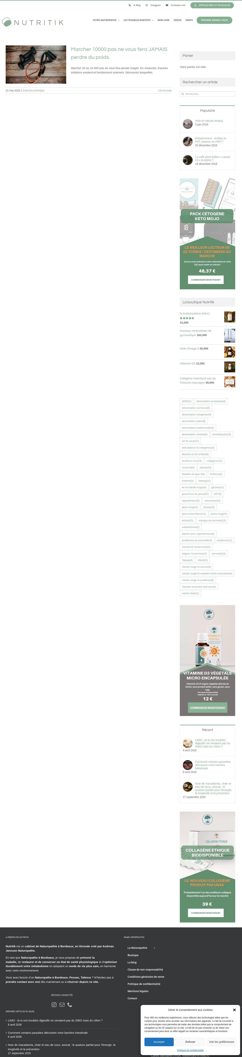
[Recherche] (182, 94)
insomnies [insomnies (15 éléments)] (213, 500)
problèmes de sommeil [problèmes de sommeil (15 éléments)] (197, 540)
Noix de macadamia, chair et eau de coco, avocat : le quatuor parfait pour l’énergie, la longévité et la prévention (213, 788)
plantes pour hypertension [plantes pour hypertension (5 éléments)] (198, 533)
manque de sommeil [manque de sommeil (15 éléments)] (212, 520)
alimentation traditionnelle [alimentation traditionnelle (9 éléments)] (198, 427)
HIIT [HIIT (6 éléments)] (218, 494)
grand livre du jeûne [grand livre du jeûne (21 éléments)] (195, 494)
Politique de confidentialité (190, 1050)
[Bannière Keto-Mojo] (207, 180)
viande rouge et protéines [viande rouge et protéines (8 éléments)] (198, 580)
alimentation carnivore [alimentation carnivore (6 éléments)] (196, 408)
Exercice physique (33, 90)
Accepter (159, 1041)
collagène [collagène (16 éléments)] (214, 461)
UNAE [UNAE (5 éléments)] (203, 560)
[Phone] (69, 1004)
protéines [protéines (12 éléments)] (224, 540)
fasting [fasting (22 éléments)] (205, 480)
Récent (207, 730)
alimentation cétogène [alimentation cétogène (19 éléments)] (196, 414)
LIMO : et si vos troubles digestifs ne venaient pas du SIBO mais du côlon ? (212, 743)
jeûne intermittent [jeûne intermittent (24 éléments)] (194, 514)
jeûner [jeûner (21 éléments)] (188, 520)
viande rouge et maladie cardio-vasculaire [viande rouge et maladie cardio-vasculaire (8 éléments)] (207, 573)
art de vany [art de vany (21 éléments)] (190, 441)
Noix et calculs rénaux (209, 120)
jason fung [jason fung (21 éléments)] (190, 507)
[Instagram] (54, 1004)
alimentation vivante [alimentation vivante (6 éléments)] (195, 434)
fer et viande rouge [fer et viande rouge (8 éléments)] (194, 487)
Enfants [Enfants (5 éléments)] (188, 480)
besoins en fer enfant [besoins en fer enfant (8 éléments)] (195, 454)
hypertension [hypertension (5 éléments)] (191, 500)
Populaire (207, 110)
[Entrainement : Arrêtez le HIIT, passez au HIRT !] (188, 138)
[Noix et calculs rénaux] (188, 121)
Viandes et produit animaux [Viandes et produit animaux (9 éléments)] (199, 586)
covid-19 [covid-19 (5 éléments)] (188, 467)
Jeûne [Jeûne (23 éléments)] (209, 507)
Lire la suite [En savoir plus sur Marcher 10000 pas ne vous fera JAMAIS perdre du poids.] (165, 90)
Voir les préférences (221, 1041)
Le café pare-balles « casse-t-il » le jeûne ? (213, 158)
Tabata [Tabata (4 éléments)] (187, 560)
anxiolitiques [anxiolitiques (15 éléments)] (222, 434)
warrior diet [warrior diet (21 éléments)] (190, 593)
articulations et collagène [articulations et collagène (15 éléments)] (198, 447)
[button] (234, 1010)
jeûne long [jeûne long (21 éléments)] (219, 514)
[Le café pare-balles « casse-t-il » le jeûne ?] (188, 157)
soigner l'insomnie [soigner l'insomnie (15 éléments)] (194, 553)
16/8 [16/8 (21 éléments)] (186, 401)
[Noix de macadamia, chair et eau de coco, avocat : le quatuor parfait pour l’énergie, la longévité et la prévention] (188, 783)
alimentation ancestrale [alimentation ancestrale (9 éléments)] (211, 401)
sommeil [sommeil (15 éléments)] (219, 553)
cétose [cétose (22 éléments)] (206, 467)
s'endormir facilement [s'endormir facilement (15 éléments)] (196, 547)
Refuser (190, 1041)
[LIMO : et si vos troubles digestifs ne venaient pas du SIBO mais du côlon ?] (188, 740)
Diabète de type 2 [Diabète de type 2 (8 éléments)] (193, 474)
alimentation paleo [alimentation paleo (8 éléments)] (194, 421)
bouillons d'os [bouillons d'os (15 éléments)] (192, 461)
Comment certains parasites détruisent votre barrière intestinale (212, 765)
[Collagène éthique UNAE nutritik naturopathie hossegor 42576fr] (207, 813)
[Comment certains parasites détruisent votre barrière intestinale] (188, 762)
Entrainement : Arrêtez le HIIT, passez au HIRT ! (210, 140)
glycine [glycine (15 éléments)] (217, 487)
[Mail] (62, 1004)
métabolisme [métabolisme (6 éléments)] (190, 527)
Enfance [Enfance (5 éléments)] (216, 474)
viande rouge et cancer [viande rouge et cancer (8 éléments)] (196, 567)
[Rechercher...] (207, 94)
